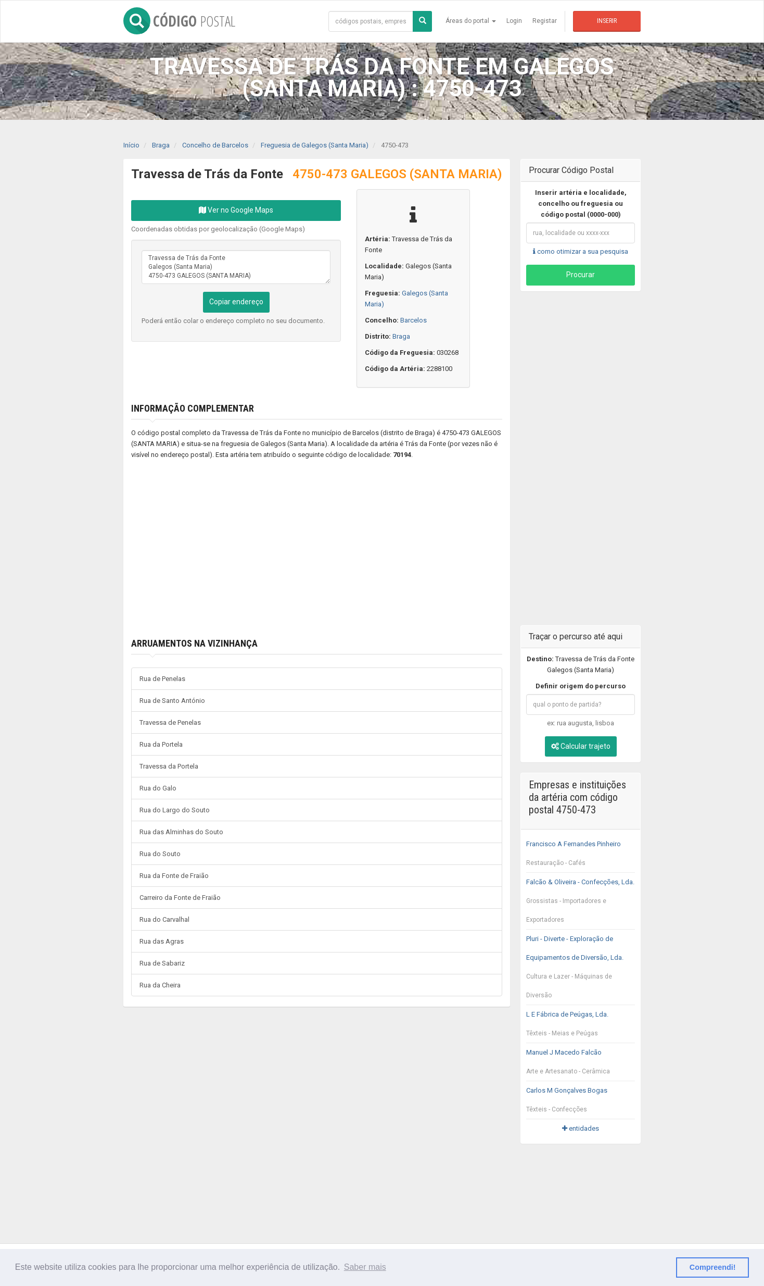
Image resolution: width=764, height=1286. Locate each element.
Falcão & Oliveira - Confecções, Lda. (580, 903)
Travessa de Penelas (170, 722)
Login (514, 20)
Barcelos (413, 320)
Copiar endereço (236, 302)
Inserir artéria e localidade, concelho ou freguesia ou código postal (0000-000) (581, 203)
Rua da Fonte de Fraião (174, 876)
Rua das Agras (161, 941)
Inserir (607, 20)
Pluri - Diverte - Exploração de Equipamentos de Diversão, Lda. (580, 970)
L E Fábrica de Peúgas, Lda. (580, 1026)
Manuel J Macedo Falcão (580, 1064)
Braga (401, 336)
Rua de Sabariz (162, 963)
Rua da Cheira (160, 985)
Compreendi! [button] (713, 1267)
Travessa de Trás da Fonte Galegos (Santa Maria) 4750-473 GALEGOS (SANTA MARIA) (236, 267)
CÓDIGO (179, 21)
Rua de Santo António (172, 700)
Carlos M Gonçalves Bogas (580, 1102)
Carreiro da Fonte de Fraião (180, 897)
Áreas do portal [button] (470, 20)
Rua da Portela (161, 744)
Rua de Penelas (162, 679)
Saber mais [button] (365, 1267)
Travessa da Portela (168, 766)
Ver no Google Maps (236, 210)
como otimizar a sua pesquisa (580, 251)
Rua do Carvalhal (164, 919)
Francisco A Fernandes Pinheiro (580, 856)
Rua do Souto (160, 854)
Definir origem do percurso (581, 686)
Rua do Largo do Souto (174, 810)
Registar (544, 20)
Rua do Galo (157, 788)
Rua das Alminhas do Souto (181, 832)
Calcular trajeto (580, 746)
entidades (580, 1128)
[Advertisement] (301, 549)
